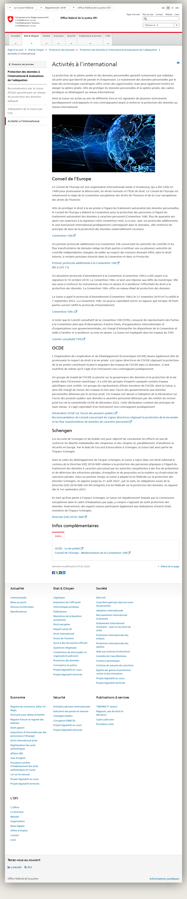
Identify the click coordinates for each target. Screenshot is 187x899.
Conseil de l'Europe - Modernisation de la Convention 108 (91, 552)
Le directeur (17, 811)
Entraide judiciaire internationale (71, 706)
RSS (30, 867)
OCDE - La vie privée (67, 548)
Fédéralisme (60, 611)
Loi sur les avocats (20, 774)
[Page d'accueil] (60, 21)
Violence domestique (108, 660)
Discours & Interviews (22, 606)
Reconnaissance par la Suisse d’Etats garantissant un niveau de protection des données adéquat (26, 95)
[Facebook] (54, 572)
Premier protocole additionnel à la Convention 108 (84, 263)
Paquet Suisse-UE (62, 629)
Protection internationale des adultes (112, 645)
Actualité (15, 35)
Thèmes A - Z (161, 25)
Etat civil (101, 597)
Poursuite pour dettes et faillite (27, 714)
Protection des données (62, 49)
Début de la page (169, 566)
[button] (145, 18)
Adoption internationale (109, 610)
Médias (168, 14)
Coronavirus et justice (65, 665)
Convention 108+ (63, 311)
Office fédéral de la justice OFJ (92, 7)
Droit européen (61, 624)
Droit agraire (17, 727)
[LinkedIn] (63, 572)
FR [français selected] (168, 7)
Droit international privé (23, 740)
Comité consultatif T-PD (67, 339)
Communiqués (18, 597)
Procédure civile (105, 724)
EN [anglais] (177, 7)
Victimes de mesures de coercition (114, 665)
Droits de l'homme (63, 638)
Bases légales (17, 825)
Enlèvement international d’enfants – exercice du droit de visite (113, 627)
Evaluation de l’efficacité (67, 602)
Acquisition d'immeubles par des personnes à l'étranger (28, 734)
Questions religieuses (65, 647)
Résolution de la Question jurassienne (67, 618)
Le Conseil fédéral (21, 7)
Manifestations (18, 611)
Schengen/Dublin (63, 715)
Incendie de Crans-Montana (111, 656)
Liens (177, 14)
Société (46, 35)
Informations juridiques (164, 878)
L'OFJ (107, 35)
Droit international (63, 633)
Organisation (17, 821)
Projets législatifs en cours (67, 669)
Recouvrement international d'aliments (111, 617)
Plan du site (147, 14)
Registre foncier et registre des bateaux (27, 721)
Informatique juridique (66, 606)
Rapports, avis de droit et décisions (109, 713)
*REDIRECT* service (106, 706)
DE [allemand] (163, 7)
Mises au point (18, 602)
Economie (59, 35)
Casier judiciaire (105, 719)
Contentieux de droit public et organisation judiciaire (70, 654)
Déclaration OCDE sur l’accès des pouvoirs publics (83, 413)
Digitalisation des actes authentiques (23, 747)
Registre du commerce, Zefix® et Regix (27, 708)
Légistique (59, 597)
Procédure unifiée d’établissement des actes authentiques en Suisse (24, 766)
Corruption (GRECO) (64, 720)
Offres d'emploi (19, 830)
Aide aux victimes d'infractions (113, 651)
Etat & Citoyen (32, 37)
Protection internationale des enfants (112, 637)
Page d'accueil (133, 14)
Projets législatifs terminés (67, 674)
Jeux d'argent (17, 757)
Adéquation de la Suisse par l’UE (25, 111)
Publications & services (90, 35)
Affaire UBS (16, 753)
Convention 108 (62, 235)
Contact (159, 14)
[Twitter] (57, 572)
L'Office (14, 807)
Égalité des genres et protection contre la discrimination (113, 672)
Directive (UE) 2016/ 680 (67, 517)
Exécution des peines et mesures (70, 711)
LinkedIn (16, 867)
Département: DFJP (53, 7)
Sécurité (71, 35)
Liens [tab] (58, 536)
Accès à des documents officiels (70, 642)
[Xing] (60, 572)
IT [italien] (172, 7)
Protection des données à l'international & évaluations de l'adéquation (118, 49)
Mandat (14, 816)
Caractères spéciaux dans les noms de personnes (114, 604)
